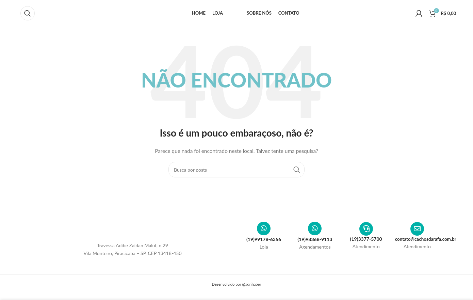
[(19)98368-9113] (315, 231)
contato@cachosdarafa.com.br (427, 241)
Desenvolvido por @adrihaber (236, 286)
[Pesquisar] (27, 14)
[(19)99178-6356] (264, 231)
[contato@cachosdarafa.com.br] (417, 231)
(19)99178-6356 (263, 241)
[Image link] (132, 231)
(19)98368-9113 (314, 241)
